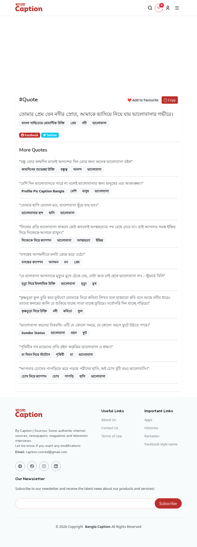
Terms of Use (111, 436)
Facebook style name (160, 444)
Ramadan (151, 436)
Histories (151, 428)
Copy (170, 100)
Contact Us (109, 428)
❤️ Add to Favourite (143, 100)
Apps (148, 420)
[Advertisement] (98, 60)
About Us (108, 420)
